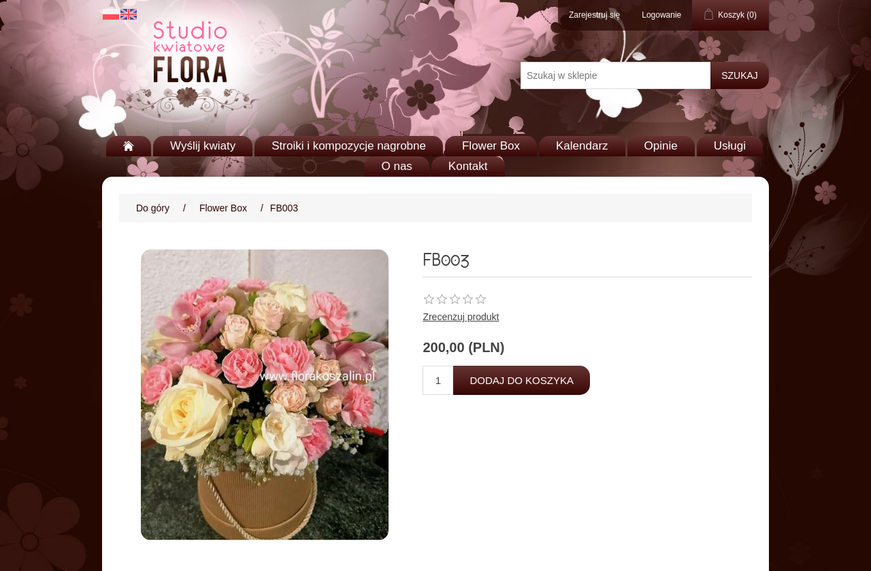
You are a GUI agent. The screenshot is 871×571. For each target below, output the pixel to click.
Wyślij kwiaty (202, 145)
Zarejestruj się (594, 15)
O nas (396, 166)
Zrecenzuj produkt (461, 316)
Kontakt (468, 166)
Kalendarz (582, 145)
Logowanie (661, 15)
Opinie (661, 145)
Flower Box (491, 145)
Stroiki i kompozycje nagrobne (349, 145)
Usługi (730, 145)
